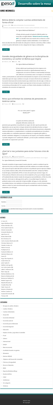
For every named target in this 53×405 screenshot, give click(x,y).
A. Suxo (3, 221)
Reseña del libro (7, 374)
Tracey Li (3, 296)
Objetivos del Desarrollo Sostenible (12, 359)
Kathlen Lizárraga (6, 265)
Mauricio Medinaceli (6, 276)
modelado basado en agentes (11, 350)
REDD (4, 368)
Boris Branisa (4, 238)
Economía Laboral (8, 320)
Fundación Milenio (6, 252)
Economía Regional (8, 326)
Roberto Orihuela (6, 289)
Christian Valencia (6, 243)
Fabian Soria (4, 247)
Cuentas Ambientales (18, 25)
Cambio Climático (8, 309)
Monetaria (6, 353)
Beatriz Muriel (5, 236)
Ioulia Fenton (4, 260)
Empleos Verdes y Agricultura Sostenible (14, 332)
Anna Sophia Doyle (6, 227)
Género (15, 61)
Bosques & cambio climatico (11, 306)
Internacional (6, 341)
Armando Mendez (6, 232)
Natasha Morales (6, 282)
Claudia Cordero (5, 245)
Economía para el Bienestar (10, 323)
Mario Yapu (4, 271)
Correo (3, 206)
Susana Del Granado (6, 293)
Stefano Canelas (5, 291)
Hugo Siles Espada (6, 258)
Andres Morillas (5, 225)
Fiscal (4, 335)
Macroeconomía (17, 104)
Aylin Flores (4, 234)
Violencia (5, 386)
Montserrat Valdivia (6, 278)
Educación (6, 329)
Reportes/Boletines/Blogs (10, 371)
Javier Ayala (4, 263)
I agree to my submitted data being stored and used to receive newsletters (22, 209)
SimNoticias (6, 380)
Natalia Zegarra (5, 280)
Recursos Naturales (8, 365)
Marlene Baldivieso (6, 274)
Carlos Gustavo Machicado (8, 241)
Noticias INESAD (7, 356)
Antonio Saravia (5, 230)
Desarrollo (6, 315)
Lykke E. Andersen (6, 269)
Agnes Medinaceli (6, 223)
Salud (4, 377)
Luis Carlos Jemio (6, 267)
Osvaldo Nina (5, 285)
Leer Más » (6, 49)
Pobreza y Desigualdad (9, 362)
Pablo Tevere (4, 287)
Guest (2, 256)
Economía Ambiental (29, 25)
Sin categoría (6, 383)
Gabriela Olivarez (6, 254)
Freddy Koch (4, 249)
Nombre (3, 202)
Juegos (5, 344)
